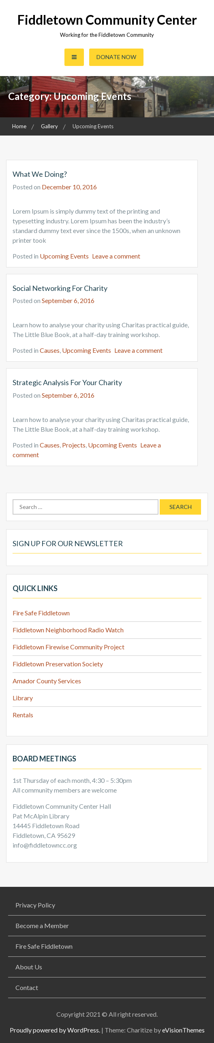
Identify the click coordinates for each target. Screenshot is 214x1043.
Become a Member (42, 925)
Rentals (23, 715)
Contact (26, 987)
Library (23, 698)
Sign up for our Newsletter (68, 543)
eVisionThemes (183, 1030)
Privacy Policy (35, 905)
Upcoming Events (64, 256)
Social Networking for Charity (60, 288)
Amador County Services (47, 681)
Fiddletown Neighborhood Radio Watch (68, 630)
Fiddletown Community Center (107, 20)
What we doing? (40, 174)
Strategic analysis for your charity (67, 382)
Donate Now (116, 56)
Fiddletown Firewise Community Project (68, 647)
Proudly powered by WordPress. (55, 1030)
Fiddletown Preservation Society (58, 664)
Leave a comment (116, 256)
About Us (28, 967)
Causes (50, 350)
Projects (74, 445)
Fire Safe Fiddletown (41, 613)
